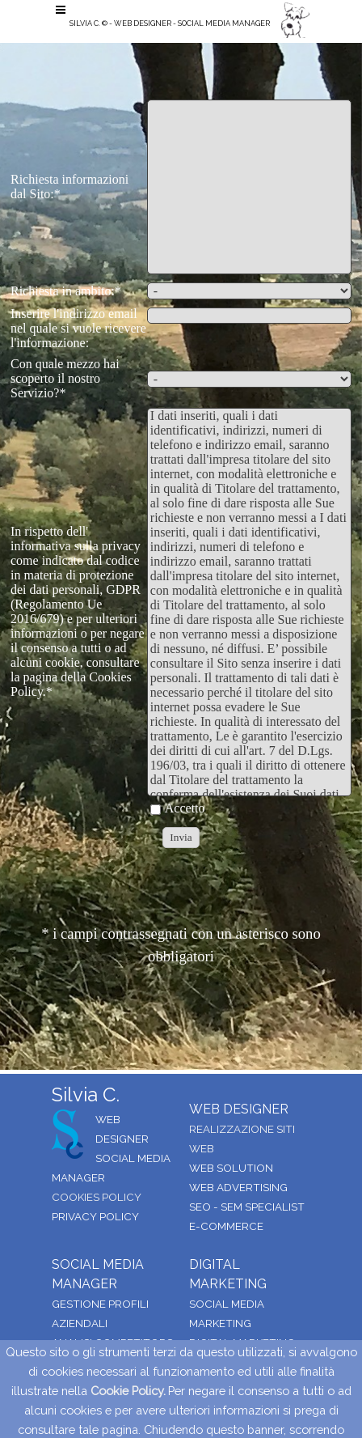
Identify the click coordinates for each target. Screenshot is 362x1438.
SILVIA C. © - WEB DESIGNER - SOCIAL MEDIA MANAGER (169, 23)
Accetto (185, 808)
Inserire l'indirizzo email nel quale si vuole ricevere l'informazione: (78, 328)
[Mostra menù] (60, 9)
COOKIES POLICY (96, 1196)
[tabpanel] (181, 67)
